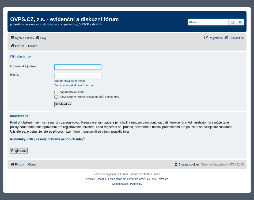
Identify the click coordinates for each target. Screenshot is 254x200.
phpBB (113, 174)
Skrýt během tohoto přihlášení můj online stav (86, 96)
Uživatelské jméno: (23, 66)
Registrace (18, 151)
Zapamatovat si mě (69, 92)
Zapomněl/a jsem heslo (69, 80)
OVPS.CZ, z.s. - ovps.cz (153, 179)
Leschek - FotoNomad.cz (111, 179)
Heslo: (14, 74)
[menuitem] (41, 38)
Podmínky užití (21, 139)
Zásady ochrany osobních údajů (60, 139)
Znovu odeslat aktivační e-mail (74, 85)
